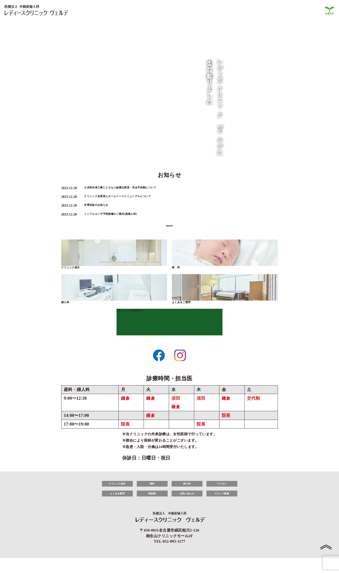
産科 (152, 493)
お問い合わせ (187, 505)
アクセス (222, 493)
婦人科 (67, 310)
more (169, 230)
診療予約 (328, 13)
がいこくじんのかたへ (136, 319)
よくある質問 (117, 505)
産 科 (177, 274)
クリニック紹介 (74, 274)
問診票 (152, 505)
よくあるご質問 (185, 310)
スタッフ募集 (222, 505)
